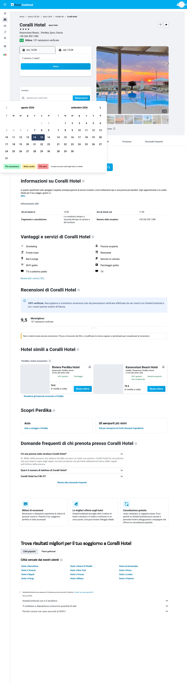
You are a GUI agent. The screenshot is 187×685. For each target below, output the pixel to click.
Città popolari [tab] (34, 551)
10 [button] (46, 91)
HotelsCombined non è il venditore (100, 600)
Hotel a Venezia (33, 570)
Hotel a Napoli (32, 574)
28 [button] (74, 105)
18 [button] (53, 98)
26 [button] (60, 105)
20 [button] (67, 98)
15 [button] (81, 91)
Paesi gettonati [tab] (53, 551)
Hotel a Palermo (131, 578)
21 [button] (74, 98)
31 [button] (46, 112)
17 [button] (46, 98)
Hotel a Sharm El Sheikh (86, 566)
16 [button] (88, 91)
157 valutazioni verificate (50, 40)
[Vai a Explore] (5, 38)
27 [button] (67, 105)
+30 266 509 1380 (33, 36)
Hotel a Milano (81, 578)
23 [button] (88, 98)
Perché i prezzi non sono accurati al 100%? (100, 611)
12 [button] (60, 91)
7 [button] (74, 84)
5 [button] (60, 84)
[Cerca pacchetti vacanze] (5, 32)
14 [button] (74, 91)
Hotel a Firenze (82, 574)
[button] (5, 4)
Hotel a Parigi (32, 578)
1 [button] (81, 77)
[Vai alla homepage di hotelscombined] (22, 4)
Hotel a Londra (130, 574)
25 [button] (53, 105)
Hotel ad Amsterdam (133, 566)
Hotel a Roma (130, 570)
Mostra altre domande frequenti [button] (76, 482)
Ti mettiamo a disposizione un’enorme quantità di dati (100, 606)
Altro (27, 196)
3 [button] (46, 84)
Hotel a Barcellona (34, 566)
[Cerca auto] (5, 26)
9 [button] (88, 84)
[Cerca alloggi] (5, 20)
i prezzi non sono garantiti (88, 592)
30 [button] (88, 105)
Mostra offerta (87, 389)
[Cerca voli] (5, 13)
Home (26, 17)
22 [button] (81, 98)
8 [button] (81, 84)
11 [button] (53, 91)
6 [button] (67, 84)
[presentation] (118, 128)
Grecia (34, 17)
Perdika (63, 17)
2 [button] (88, 77)
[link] (48, 396)
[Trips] (5, 46)
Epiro (50, 17)
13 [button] (67, 91)
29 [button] (81, 105)
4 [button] (53, 84)
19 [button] (60, 98)
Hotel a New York (82, 570)
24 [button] (46, 105)
